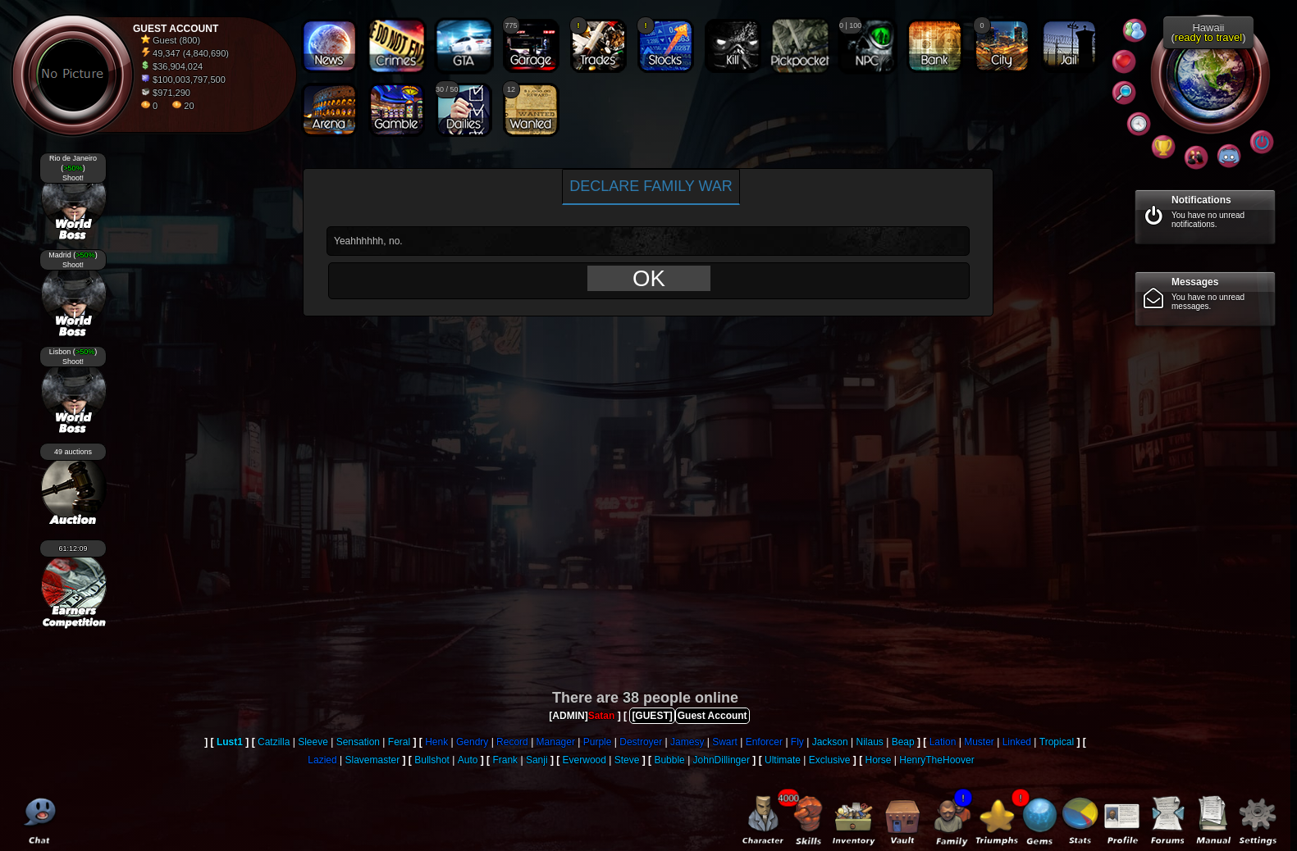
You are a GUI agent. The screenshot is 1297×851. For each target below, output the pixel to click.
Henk (436, 742)
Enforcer (764, 742)
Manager (556, 742)
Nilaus (869, 742)
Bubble (669, 760)
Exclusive (830, 760)
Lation (943, 742)
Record (512, 742)
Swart (725, 742)
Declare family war (651, 186)
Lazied (322, 760)
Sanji (537, 760)
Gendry (472, 742)
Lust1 (230, 742)
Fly (797, 742)
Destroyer (640, 742)
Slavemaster (372, 760)
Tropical (1056, 742)
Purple (597, 742)
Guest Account (712, 715)
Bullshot (432, 760)
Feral (399, 742)
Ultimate (783, 760)
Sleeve (313, 742)
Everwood (584, 760)
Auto (468, 760)
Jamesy (687, 742)
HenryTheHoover (936, 760)
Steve (627, 760)
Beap (903, 742)
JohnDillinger (721, 760)
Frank (505, 760)
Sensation (358, 742)
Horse (878, 760)
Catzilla (274, 742)
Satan (601, 715)
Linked (1016, 742)
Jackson (830, 742)
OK (649, 278)
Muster (979, 742)
